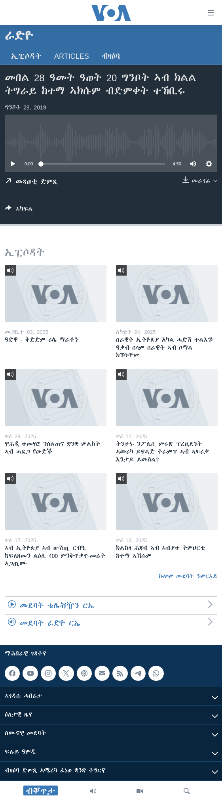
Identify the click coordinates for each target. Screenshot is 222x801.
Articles (71, 56)
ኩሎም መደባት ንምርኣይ (188, 576)
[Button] (19, 210)
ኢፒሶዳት (26, 56)
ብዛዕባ (111, 56)
